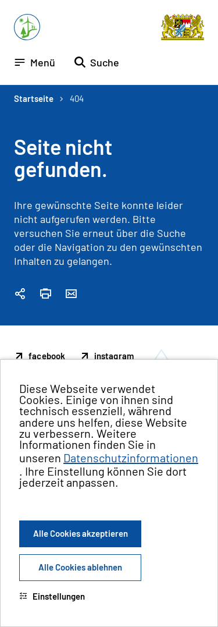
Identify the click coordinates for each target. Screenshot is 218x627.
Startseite (33, 98)
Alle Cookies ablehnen (80, 567)
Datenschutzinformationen (130, 458)
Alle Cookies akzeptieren (80, 533)
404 (77, 98)
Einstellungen (52, 596)
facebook (47, 355)
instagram (114, 355)
